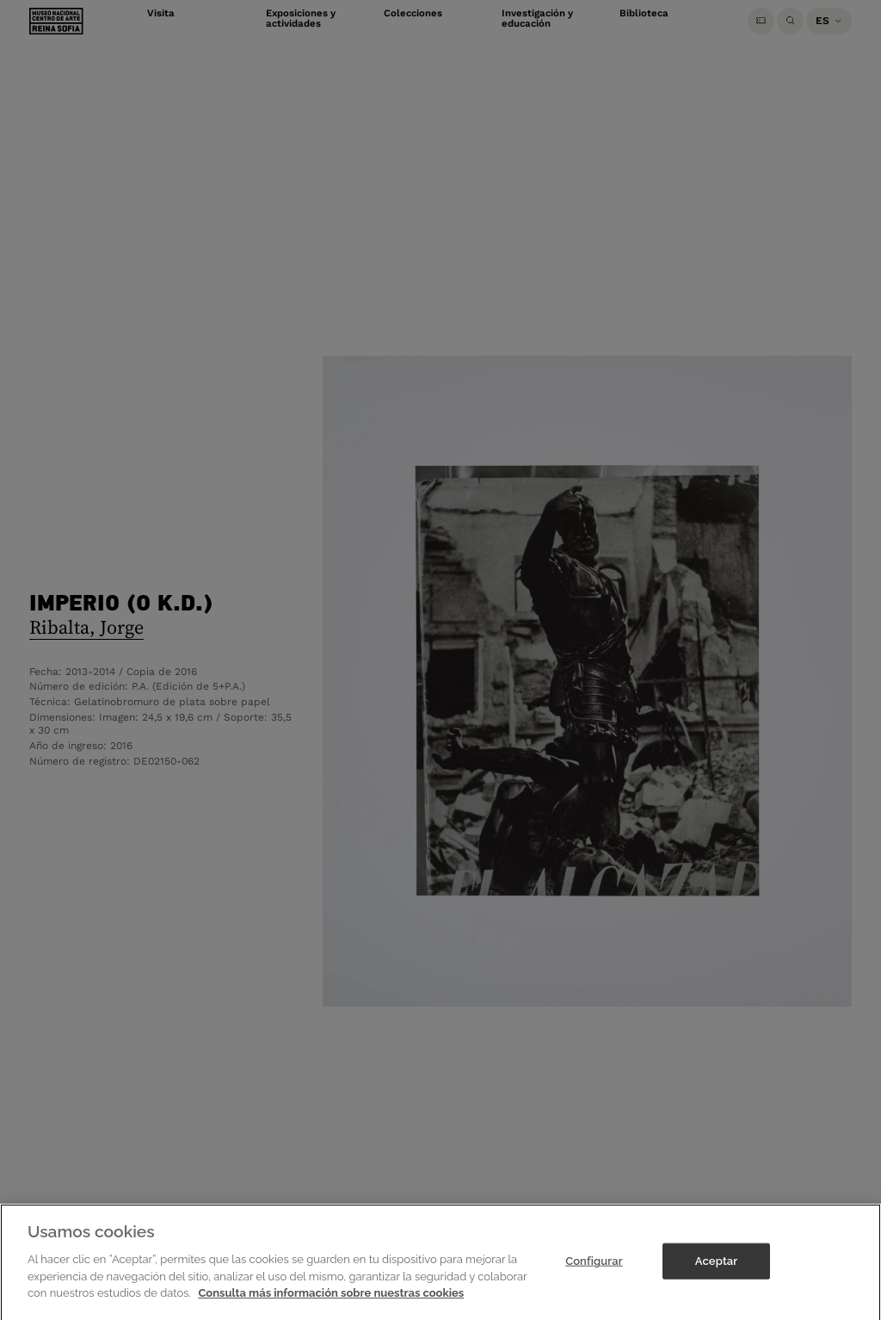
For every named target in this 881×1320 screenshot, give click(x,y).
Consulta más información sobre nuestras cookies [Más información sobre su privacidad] (331, 1310)
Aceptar (716, 1278)
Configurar (594, 1278)
